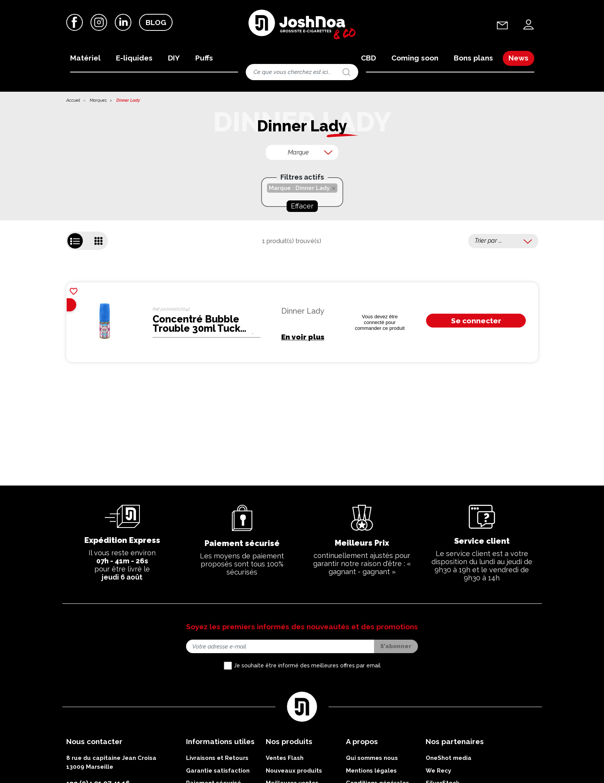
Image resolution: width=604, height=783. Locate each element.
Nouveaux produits (294, 772)
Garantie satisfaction (218, 772)
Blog (156, 22)
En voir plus (302, 338)
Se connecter (476, 322)
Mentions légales (371, 772)
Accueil (73, 101)
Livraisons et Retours (217, 759)
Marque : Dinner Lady (299, 189)
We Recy (438, 772)
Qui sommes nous (372, 759)
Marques (98, 101)
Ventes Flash (285, 759)
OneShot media (448, 759)
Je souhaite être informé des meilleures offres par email (307, 667)
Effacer (302, 207)
